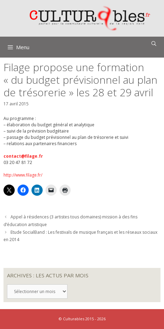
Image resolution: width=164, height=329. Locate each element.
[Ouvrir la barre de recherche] (154, 44)
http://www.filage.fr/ (22, 175)
